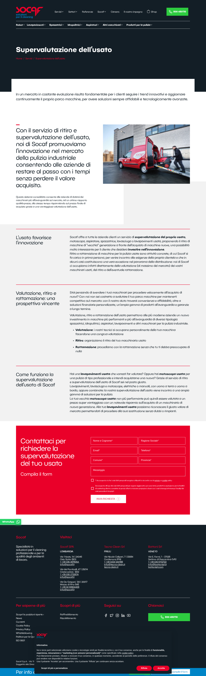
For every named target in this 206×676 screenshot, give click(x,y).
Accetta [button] (161, 669)
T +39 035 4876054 (69, 562)
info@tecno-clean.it (114, 564)
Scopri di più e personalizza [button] (54, 669)
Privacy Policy (23, 629)
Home (19, 58)
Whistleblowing (24, 633)
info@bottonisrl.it (157, 564)
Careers (115, 11)
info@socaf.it (67, 564)
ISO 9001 (20, 640)
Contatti (20, 622)
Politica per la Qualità (27, 636)
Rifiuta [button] (144, 669)
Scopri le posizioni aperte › (30, 614)
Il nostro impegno (133, 11)
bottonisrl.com (155, 567)
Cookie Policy (23, 625)
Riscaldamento (68, 618)
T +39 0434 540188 (113, 562)
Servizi (28, 58)
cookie (164, 480)
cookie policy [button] (127, 654)
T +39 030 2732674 (69, 574)
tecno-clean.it (111, 567)
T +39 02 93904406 (69, 587)
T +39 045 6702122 (157, 562)
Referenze (87, 11)
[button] (102, 522)
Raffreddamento (69, 614)
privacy (157, 480)
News (19, 618)
